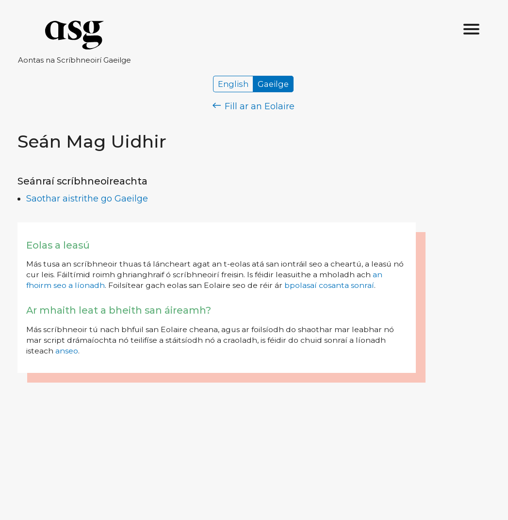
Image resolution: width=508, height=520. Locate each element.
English (233, 84)
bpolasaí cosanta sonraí (329, 285)
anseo (66, 350)
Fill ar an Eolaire (254, 106)
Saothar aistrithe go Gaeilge (87, 198)
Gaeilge (273, 84)
